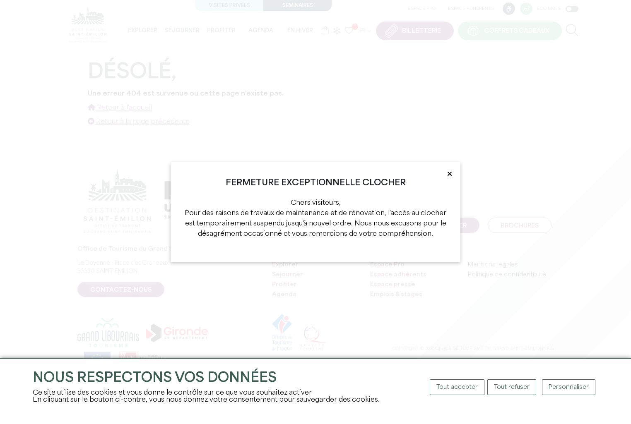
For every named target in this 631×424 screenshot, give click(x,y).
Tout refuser (512, 387)
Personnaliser (569, 387)
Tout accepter (457, 387)
